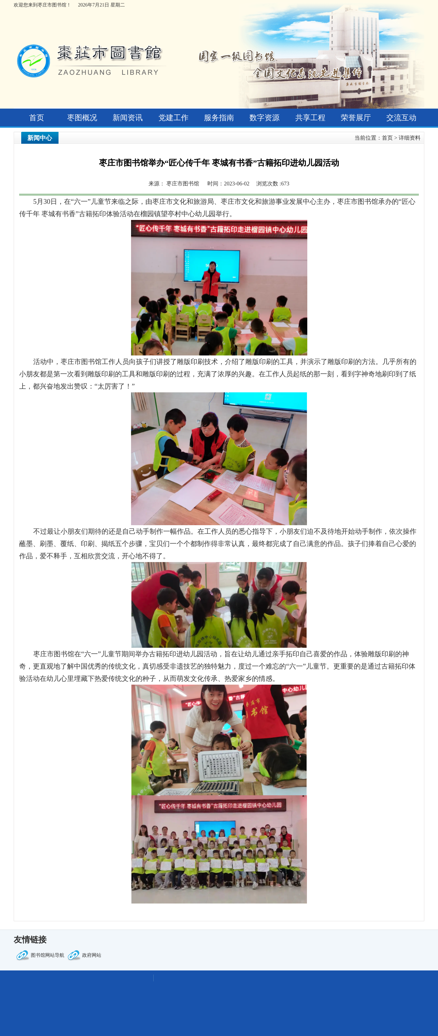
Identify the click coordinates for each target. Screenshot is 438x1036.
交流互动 (401, 117)
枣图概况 (82, 117)
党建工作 (173, 117)
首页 (36, 117)
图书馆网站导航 (47, 955)
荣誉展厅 (356, 117)
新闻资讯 (128, 117)
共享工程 (310, 117)
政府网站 (91, 955)
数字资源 (264, 117)
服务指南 (219, 117)
